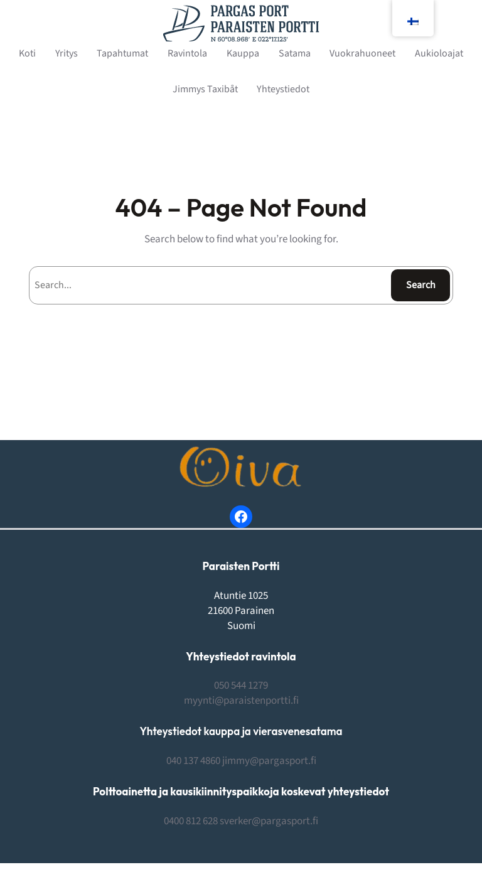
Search (421, 285)
